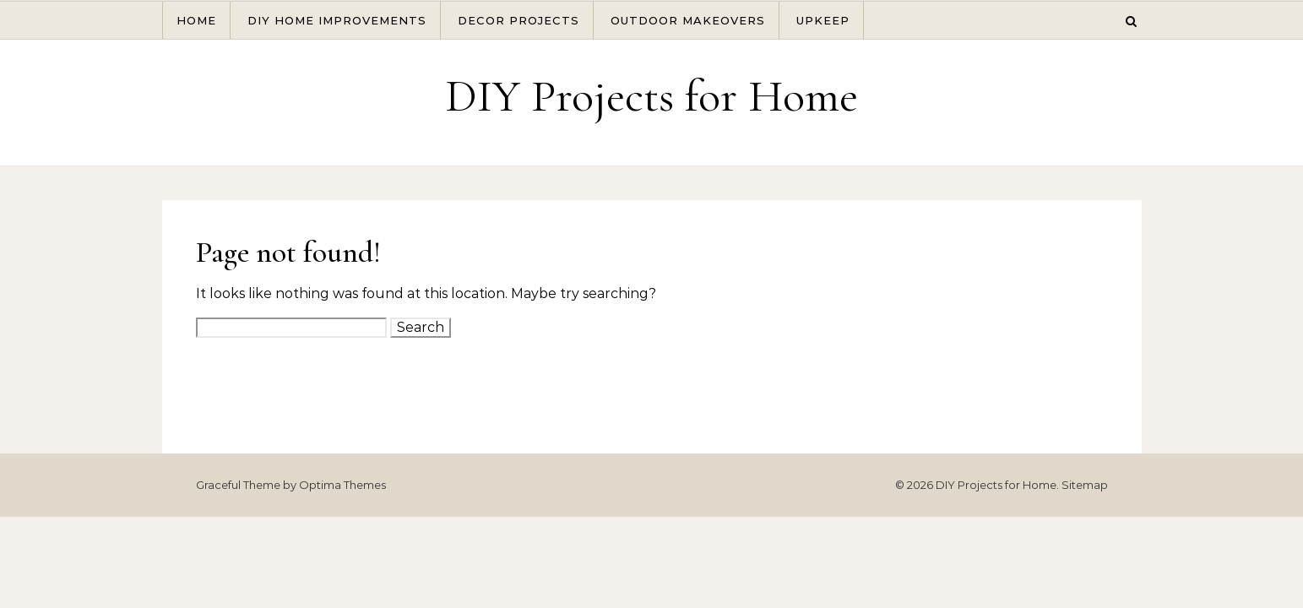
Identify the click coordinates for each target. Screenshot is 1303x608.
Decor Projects (518, 20)
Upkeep (823, 20)
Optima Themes (342, 484)
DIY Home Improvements (336, 20)
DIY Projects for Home (651, 95)
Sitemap (1084, 484)
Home (196, 20)
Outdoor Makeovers (688, 20)
